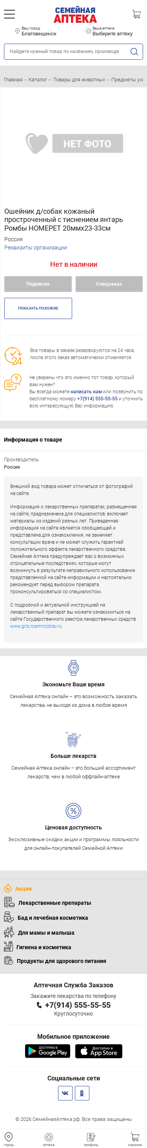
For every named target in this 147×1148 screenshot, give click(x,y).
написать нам (86, 391)
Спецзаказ (109, 284)
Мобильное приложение (73, 1036)
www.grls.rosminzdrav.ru (36, 626)
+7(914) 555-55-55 (97, 399)
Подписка (37, 284)
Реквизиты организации (35, 247)
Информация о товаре (33, 439)
